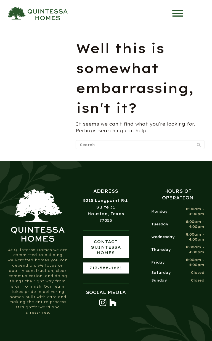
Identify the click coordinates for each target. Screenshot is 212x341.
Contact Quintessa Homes (106, 247)
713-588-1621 (105, 267)
